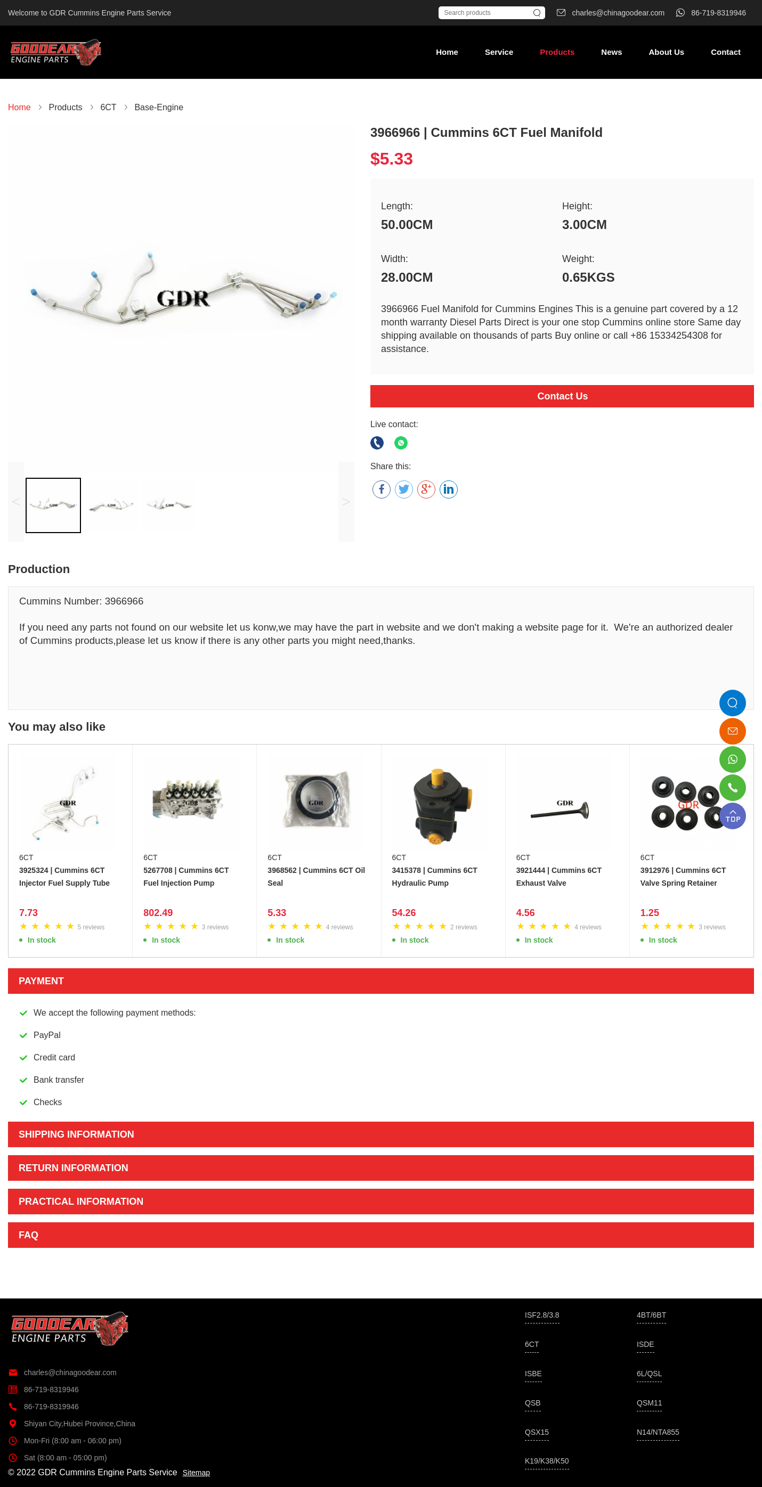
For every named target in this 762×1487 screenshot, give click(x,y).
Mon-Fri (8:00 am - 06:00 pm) (64, 1440)
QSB (533, 1403)
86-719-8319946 (43, 1389)
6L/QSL (649, 1373)
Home (447, 51)
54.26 (404, 913)
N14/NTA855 (658, 1432)
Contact (726, 51)
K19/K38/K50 (547, 1461)
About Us (666, 51)
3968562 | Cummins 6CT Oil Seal (316, 876)
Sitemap (196, 1472)
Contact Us (562, 396)
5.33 (276, 913)
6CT (26, 857)
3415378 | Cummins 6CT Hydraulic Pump (434, 876)
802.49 (158, 913)
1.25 (650, 913)
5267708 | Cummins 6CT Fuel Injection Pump (186, 876)
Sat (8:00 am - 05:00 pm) (57, 1457)
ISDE (645, 1344)
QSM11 (649, 1403)
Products (557, 51)
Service (499, 51)
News (611, 51)
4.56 (525, 913)
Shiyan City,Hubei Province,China (71, 1423)
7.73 (28, 913)
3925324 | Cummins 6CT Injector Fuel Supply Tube (64, 876)
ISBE (533, 1373)
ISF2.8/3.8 (542, 1315)
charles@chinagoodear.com (62, 1372)
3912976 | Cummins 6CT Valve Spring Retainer (683, 876)
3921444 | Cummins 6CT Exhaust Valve (559, 876)
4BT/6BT (651, 1315)
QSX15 (537, 1432)
